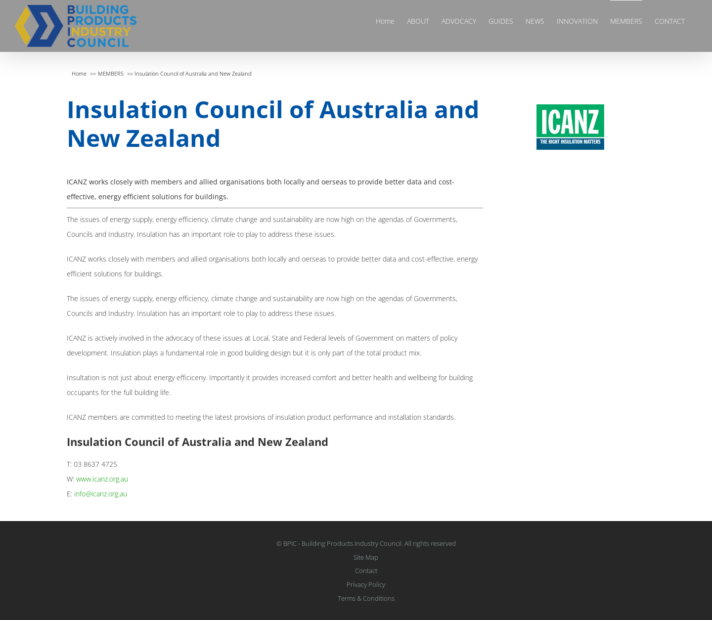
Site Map (366, 557)
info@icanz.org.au (100, 493)
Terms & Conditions (366, 598)
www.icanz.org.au (102, 479)
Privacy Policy (366, 584)
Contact (366, 570)
